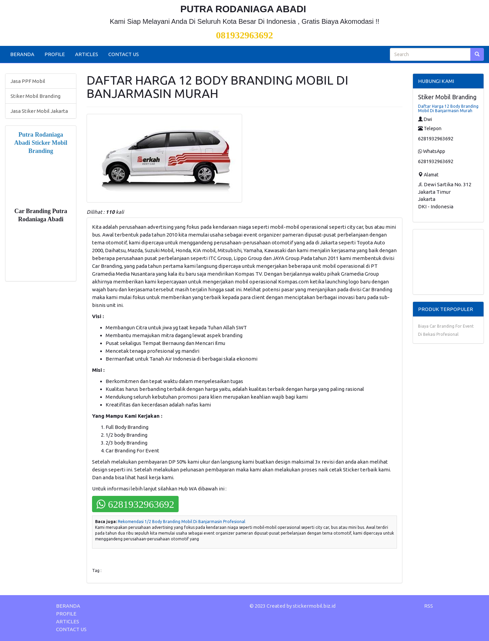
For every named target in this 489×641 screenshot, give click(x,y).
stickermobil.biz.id (314, 606)
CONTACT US (123, 54)
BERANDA (22, 54)
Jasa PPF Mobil (28, 81)
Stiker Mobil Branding (35, 96)
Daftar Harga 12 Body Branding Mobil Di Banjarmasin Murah (448, 108)
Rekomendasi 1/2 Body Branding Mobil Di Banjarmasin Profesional (181, 521)
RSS (428, 606)
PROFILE (54, 54)
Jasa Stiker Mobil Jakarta (39, 111)
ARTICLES (86, 54)
